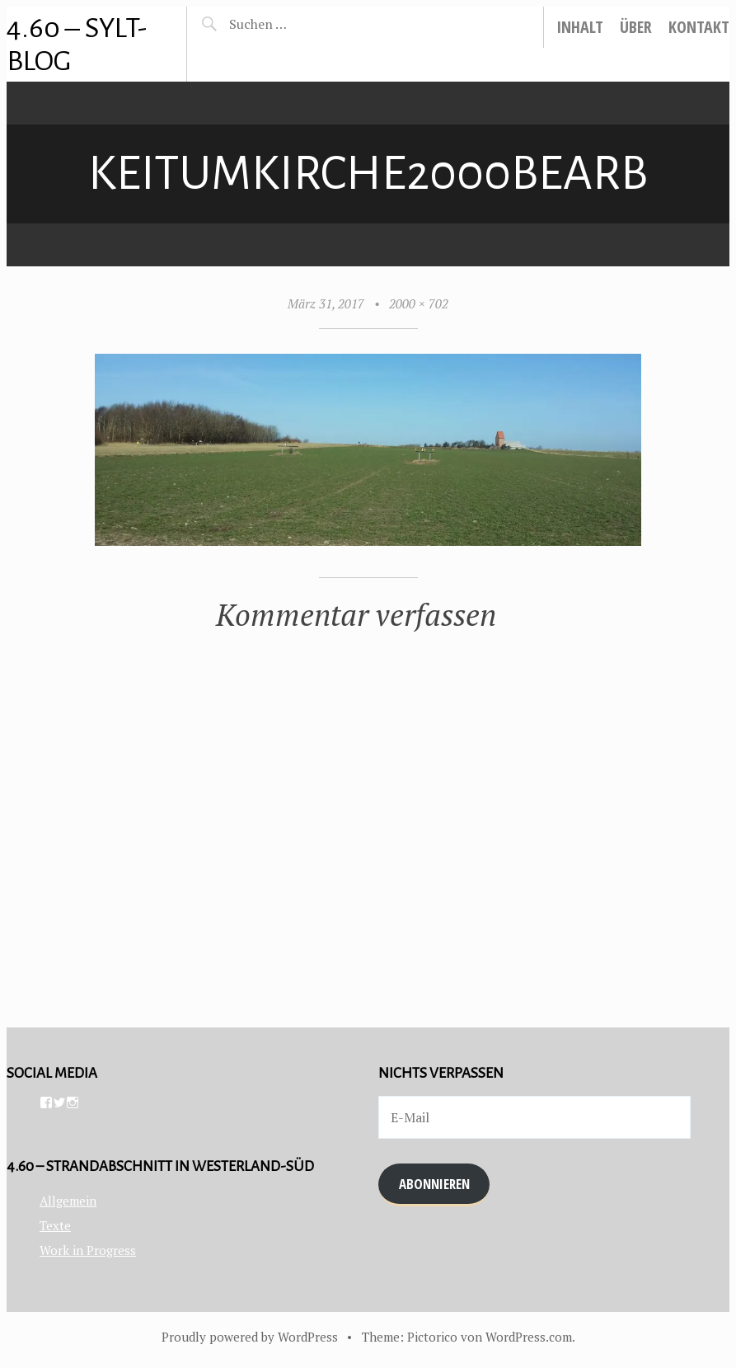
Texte (55, 1225)
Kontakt (698, 27)
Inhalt (579, 27)
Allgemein (68, 1200)
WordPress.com (528, 1336)
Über (636, 27)
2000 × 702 (418, 303)
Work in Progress (88, 1250)
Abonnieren (434, 1183)
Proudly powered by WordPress (250, 1336)
